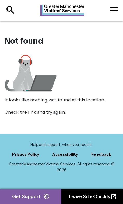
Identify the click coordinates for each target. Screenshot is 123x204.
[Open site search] (8, 10)
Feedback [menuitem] (101, 154)
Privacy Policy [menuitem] (25, 154)
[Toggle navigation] (114, 10)
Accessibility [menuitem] (65, 154)
